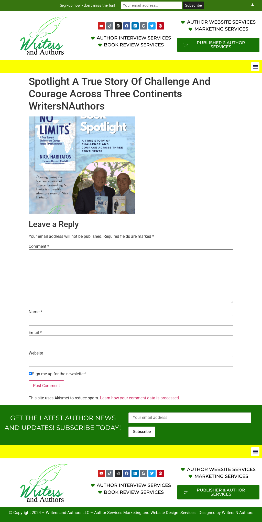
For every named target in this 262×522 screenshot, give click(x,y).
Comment (39, 246)
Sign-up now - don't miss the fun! (87, 5)
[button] (255, 66)
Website (36, 353)
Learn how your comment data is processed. (140, 398)
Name (35, 312)
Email (35, 333)
